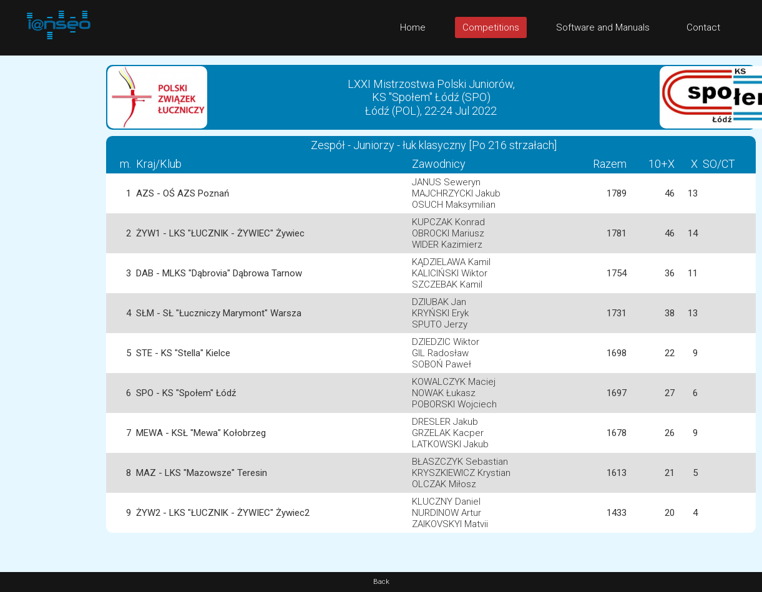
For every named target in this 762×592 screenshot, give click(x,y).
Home (413, 27)
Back (381, 582)
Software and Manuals (603, 27)
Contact (703, 27)
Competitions (490, 27)
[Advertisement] (50, 243)
